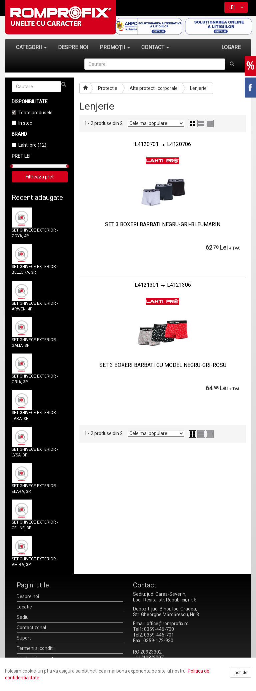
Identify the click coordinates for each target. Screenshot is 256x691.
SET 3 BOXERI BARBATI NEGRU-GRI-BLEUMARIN (162, 224)
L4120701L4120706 (163, 144)
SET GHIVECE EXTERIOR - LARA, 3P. (35, 415)
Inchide (240, 672)
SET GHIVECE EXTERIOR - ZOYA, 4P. (35, 233)
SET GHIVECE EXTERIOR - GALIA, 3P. (35, 342)
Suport (24, 638)
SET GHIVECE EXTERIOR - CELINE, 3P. (35, 525)
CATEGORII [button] (31, 47)
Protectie (107, 88)
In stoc (25, 123)
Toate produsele (35, 112)
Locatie (24, 606)
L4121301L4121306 (163, 285)
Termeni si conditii (36, 648)
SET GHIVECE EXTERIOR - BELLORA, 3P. (35, 269)
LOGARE (231, 47)
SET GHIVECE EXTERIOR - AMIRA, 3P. (35, 562)
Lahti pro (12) (32, 145)
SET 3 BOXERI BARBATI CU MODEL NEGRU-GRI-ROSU (162, 365)
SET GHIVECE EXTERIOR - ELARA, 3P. (35, 488)
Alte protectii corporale (154, 88)
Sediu (23, 617)
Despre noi (28, 596)
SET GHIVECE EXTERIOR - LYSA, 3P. (35, 452)
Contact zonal (31, 627)
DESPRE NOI (73, 47)
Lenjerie (198, 88)
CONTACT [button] (155, 47)
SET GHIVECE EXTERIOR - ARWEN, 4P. (35, 306)
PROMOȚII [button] (115, 47)
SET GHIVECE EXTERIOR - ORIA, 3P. (35, 379)
